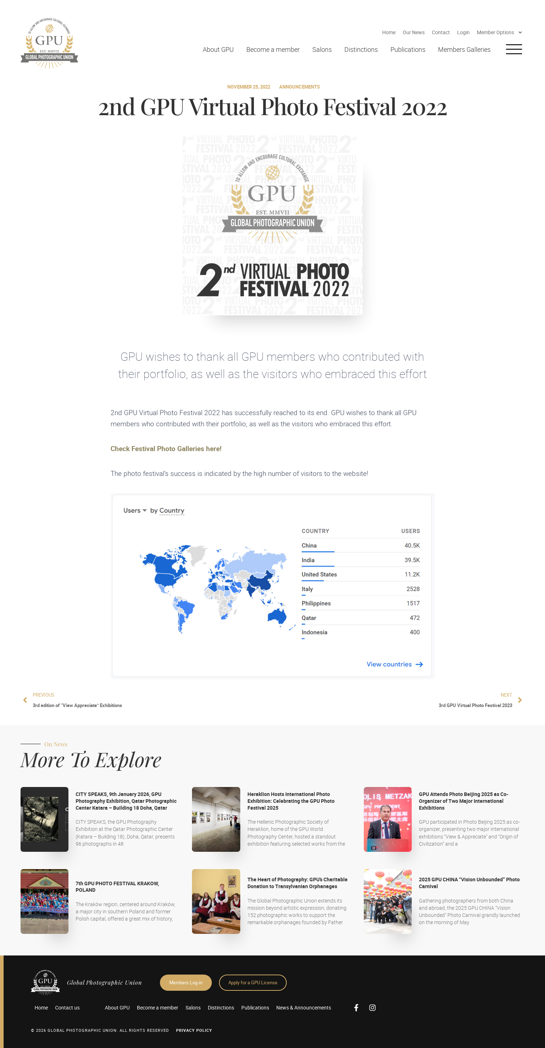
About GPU (218, 49)
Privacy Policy (194, 1030)
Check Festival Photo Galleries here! (166, 448)
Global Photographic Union (104, 982)
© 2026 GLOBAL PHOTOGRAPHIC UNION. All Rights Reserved (100, 1030)
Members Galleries (464, 49)
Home (389, 32)
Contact (441, 32)
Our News (414, 32)
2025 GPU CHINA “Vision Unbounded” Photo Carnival (469, 883)
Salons (322, 49)
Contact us (67, 1007)
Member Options (500, 32)
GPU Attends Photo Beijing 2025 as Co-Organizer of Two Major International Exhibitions (463, 801)
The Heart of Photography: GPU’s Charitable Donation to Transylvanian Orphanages (297, 883)
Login (463, 32)
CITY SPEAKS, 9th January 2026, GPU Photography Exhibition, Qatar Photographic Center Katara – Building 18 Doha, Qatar (126, 801)
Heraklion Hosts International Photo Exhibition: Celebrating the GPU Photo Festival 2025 (291, 801)
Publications (407, 49)
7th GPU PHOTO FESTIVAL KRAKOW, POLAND (117, 887)
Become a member (273, 49)
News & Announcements (303, 1007)
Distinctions (361, 49)
